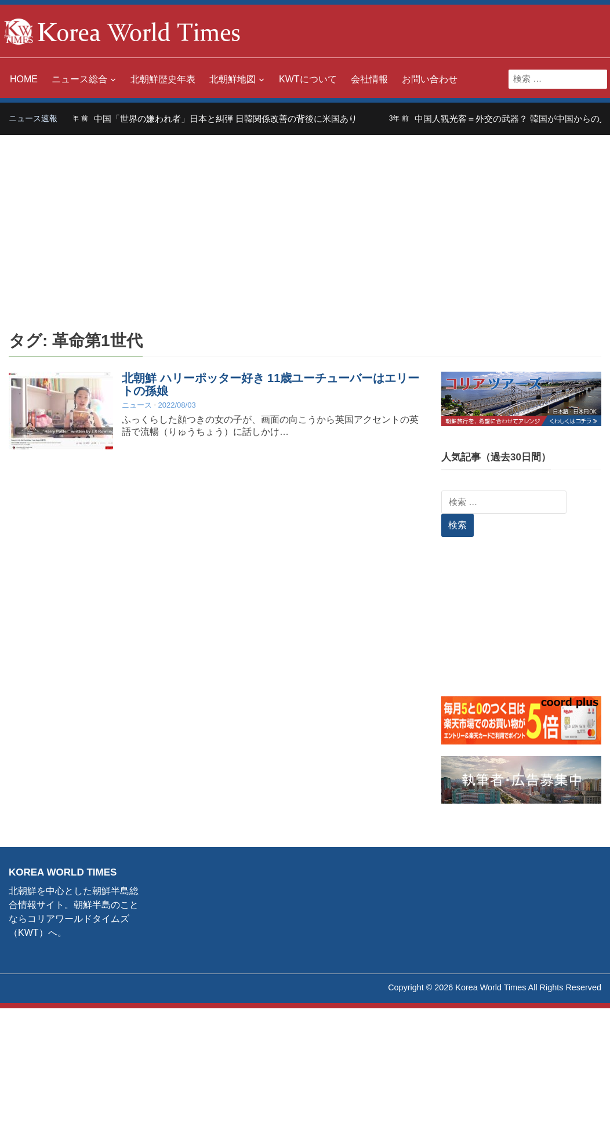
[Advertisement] (305, 222)
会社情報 (369, 79)
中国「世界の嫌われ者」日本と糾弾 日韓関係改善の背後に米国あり (232, 119)
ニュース (137, 405)
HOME (24, 79)
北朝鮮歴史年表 (162, 79)
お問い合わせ (430, 79)
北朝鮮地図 (232, 79)
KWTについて (308, 79)
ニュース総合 (79, 79)
